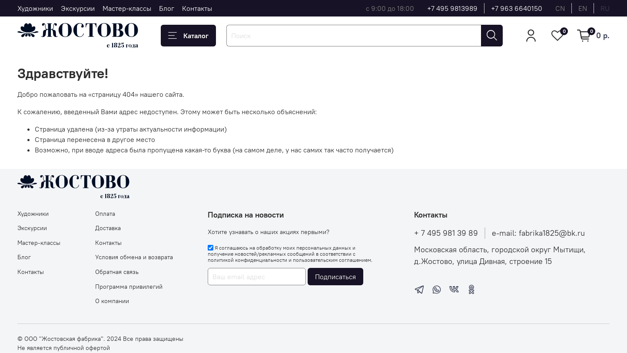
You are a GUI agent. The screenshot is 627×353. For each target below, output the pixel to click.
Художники (35, 8)
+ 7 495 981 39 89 (446, 233)
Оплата (105, 214)
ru (605, 8)
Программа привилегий (129, 286)
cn (560, 8)
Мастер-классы (127, 8)
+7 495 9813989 (452, 8)
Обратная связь (117, 272)
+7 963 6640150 (516, 8)
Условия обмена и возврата (134, 257)
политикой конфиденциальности (247, 260)
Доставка (108, 228)
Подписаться (335, 276)
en (582, 8)
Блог (166, 8)
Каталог (188, 35)
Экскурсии (78, 8)
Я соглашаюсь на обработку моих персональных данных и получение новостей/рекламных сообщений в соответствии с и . (290, 254)
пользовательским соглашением (332, 260)
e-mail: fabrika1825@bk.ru (538, 233)
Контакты (197, 8)
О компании (112, 301)
